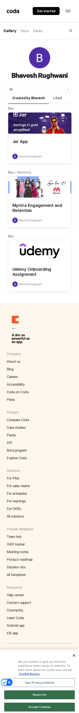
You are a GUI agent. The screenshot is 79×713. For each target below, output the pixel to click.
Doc (11, 108)
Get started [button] (46, 11)
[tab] (28, 100)
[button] (57, 31)
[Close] (74, 658)
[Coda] (13, 11)
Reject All (39, 697)
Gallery (9, 31)
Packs (37, 31)
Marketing (24, 172)
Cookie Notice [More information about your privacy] (29, 676)
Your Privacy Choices (40, 685)
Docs (25, 31)
